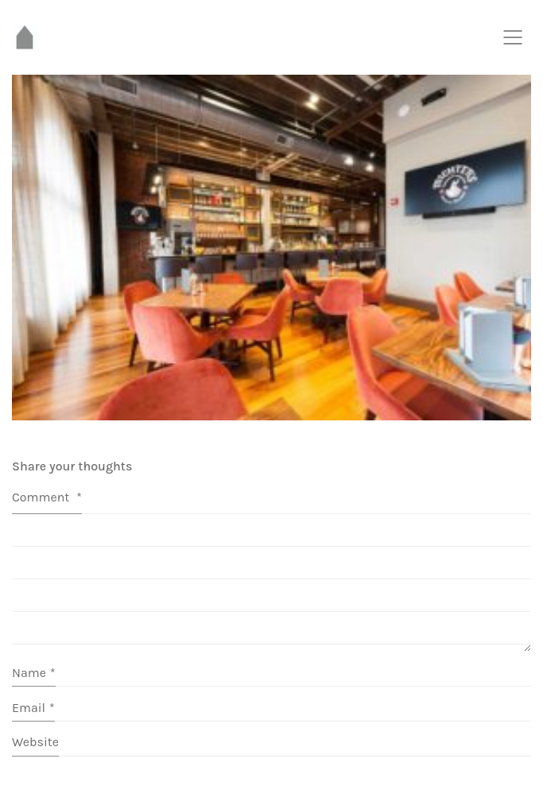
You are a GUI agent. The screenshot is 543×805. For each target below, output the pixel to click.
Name (34, 672)
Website (35, 741)
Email (33, 707)
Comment (47, 497)
